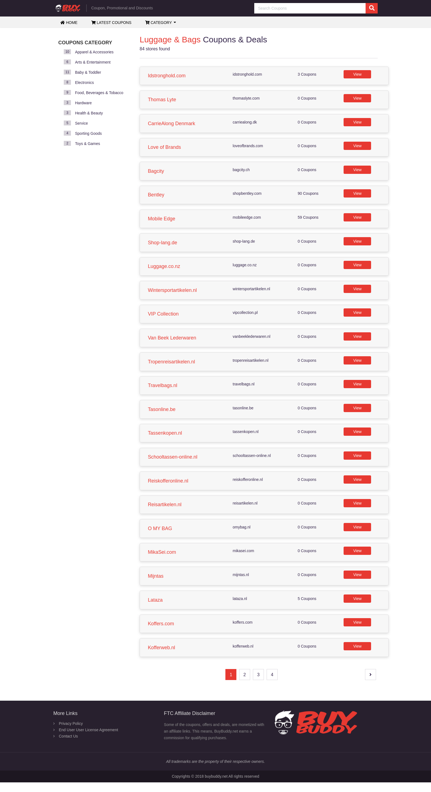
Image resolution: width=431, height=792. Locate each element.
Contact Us (68, 746)
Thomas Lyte (162, 100)
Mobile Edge (162, 221)
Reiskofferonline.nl (168, 487)
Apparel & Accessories (94, 52)
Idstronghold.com (167, 76)
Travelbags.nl (163, 390)
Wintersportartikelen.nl (172, 294)
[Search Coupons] (316, 8)
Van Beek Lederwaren (172, 342)
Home (69, 22)
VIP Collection (163, 318)
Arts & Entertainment (92, 62)
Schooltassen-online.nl (173, 463)
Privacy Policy (71, 733)
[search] (372, 8)
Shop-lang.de (163, 245)
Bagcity (156, 173)
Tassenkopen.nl (165, 439)
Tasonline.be (162, 415)
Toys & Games (87, 143)
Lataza (155, 608)
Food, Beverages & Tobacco (99, 93)
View (357, 74)
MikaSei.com (162, 560)
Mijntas (156, 584)
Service (81, 123)
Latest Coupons (111, 22)
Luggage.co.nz (164, 269)
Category (158, 22)
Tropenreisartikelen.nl (171, 366)
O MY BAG (160, 536)
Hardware (83, 103)
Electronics (84, 82)
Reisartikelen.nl (165, 511)
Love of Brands (164, 148)
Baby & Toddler (88, 72)
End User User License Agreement (88, 739)
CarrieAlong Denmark (172, 124)
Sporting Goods (88, 133)
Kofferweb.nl (162, 657)
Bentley (156, 197)
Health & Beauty (89, 113)
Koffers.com (161, 632)
